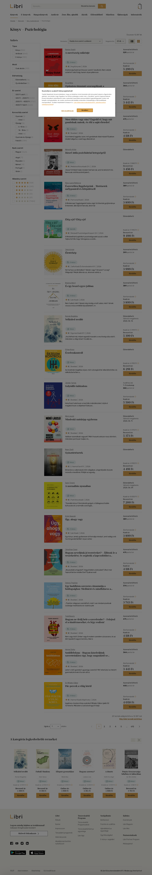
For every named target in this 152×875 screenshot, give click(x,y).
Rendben (85, 110)
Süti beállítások (67, 111)
